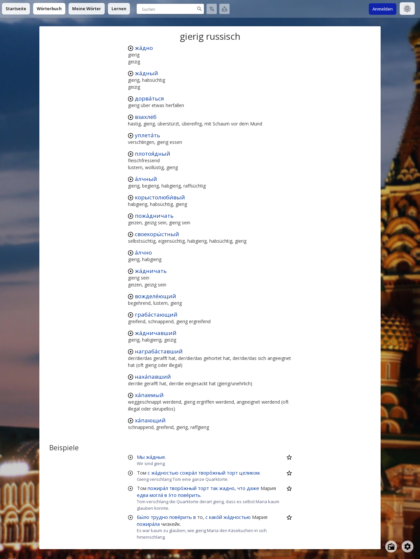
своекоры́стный (157, 234)
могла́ (156, 495)
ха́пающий (150, 420)
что (241, 488)
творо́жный (211, 472)
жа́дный (146, 73)
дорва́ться (149, 98)
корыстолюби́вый (160, 197)
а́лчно (143, 252)
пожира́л (158, 488)
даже (253, 488)
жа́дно (144, 48)
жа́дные (155, 457)
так (214, 488)
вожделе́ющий (155, 296)
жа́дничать (151, 271)
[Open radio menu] (391, 546)
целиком (249, 472)
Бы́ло (143, 517)
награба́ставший (159, 351)
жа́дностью (164, 472)
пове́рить (189, 495)
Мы (141, 457)
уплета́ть (147, 135)
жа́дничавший (156, 333)
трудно (159, 517)
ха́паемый (149, 395)
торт (232, 472)
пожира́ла (148, 524)
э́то (172, 495)
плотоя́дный (152, 153)
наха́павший (153, 376)
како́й (215, 517)
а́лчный (146, 179)
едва (142, 495)
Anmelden (382, 9)
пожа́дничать (154, 215)
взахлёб (146, 117)
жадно (227, 488)
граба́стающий (156, 314)
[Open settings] (407, 546)
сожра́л (188, 472)
